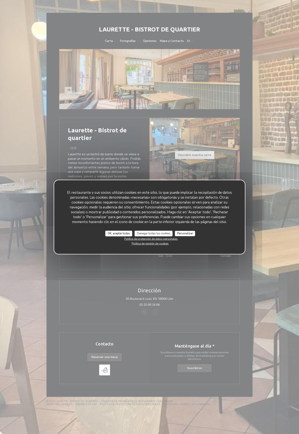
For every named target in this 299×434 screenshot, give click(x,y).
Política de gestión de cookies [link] (150, 244)
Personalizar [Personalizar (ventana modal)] (185, 233)
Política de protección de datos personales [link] (151, 239)
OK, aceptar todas (119, 233)
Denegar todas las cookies (153, 233)
